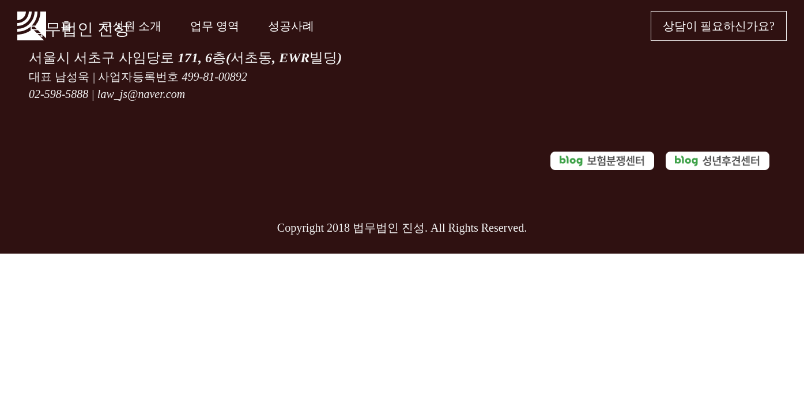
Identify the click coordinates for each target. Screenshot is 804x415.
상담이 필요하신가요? (719, 26)
